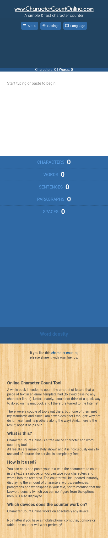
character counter (64, 353)
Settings (50, 26)
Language (75, 26)
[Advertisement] (54, 45)
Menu (29, 26)
